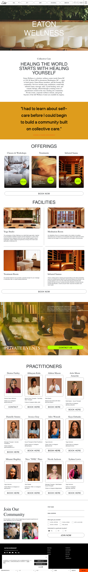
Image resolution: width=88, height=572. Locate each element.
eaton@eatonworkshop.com (11, 550)
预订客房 (84, 570)
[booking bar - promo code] (74, 570)
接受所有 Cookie (41, 561)
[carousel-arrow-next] (84, 28)
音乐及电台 (53, 2)
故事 (40, 2)
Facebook (68, 547)
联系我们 (49, 550)
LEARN (51, 180)
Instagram (68, 550)
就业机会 (49, 552)
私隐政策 (49, 554)
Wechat (67, 556)
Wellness (65, 524)
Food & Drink (66, 522)
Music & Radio (54, 524)
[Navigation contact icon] (78, 2)
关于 (27, 2)
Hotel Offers (54, 522)
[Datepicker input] (26, 570)
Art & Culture (78, 522)
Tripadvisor (68, 558)
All (52, 530)
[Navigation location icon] (75, 2)
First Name (51, 507)
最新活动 (67, 2)
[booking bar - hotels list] (9, 570)
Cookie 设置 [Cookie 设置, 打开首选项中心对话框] (40, 566)
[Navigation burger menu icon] (86, 3)
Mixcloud (68, 554)
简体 (81, 2)
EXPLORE (23, 182)
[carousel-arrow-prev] (3, 28)
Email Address (52, 513)
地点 (14, 2)
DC (58, 530)
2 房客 (55, 570)
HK (65, 530)
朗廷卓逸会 (49, 547)
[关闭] (46, 557)
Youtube (68, 552)
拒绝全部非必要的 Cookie (40, 564)
